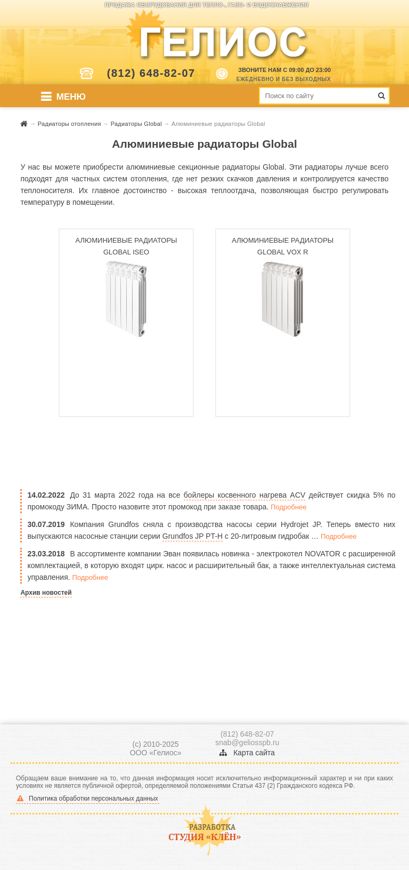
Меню (71, 97)
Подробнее (288, 507)
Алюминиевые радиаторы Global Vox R (282, 246)
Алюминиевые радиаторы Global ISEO (126, 246)
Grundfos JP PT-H (192, 536)
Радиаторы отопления (70, 124)
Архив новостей (45, 592)
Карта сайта (247, 752)
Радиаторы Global (137, 124)
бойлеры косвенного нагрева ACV (245, 495)
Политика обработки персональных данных (87, 798)
